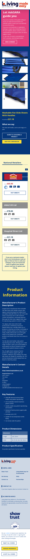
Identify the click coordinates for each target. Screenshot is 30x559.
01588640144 (5, 386)
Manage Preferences (9, 548)
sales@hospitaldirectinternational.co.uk (12, 387)
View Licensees (10, 42)
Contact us (5, 479)
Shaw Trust (5, 471)
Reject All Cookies (9, 543)
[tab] (12, 161)
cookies (8, 533)
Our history (5, 476)
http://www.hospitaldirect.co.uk (12, 370)
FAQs (17, 476)
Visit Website (15, 193)
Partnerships (20, 479)
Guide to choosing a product (14, 136)
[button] (4, 99)
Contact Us (25, 489)
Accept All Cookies (9, 554)
